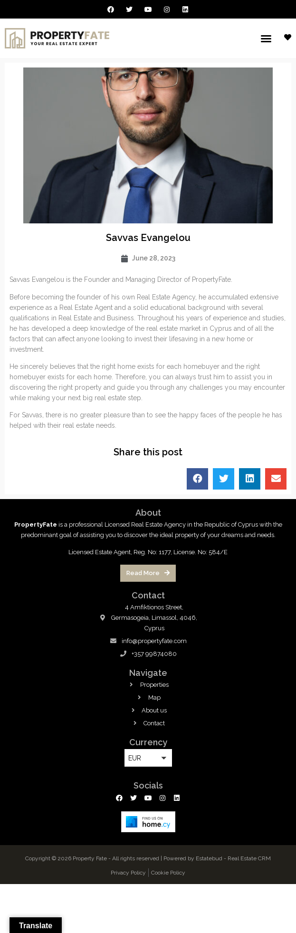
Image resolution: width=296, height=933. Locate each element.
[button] (266, 38)
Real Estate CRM (249, 858)
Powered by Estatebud (192, 858)
